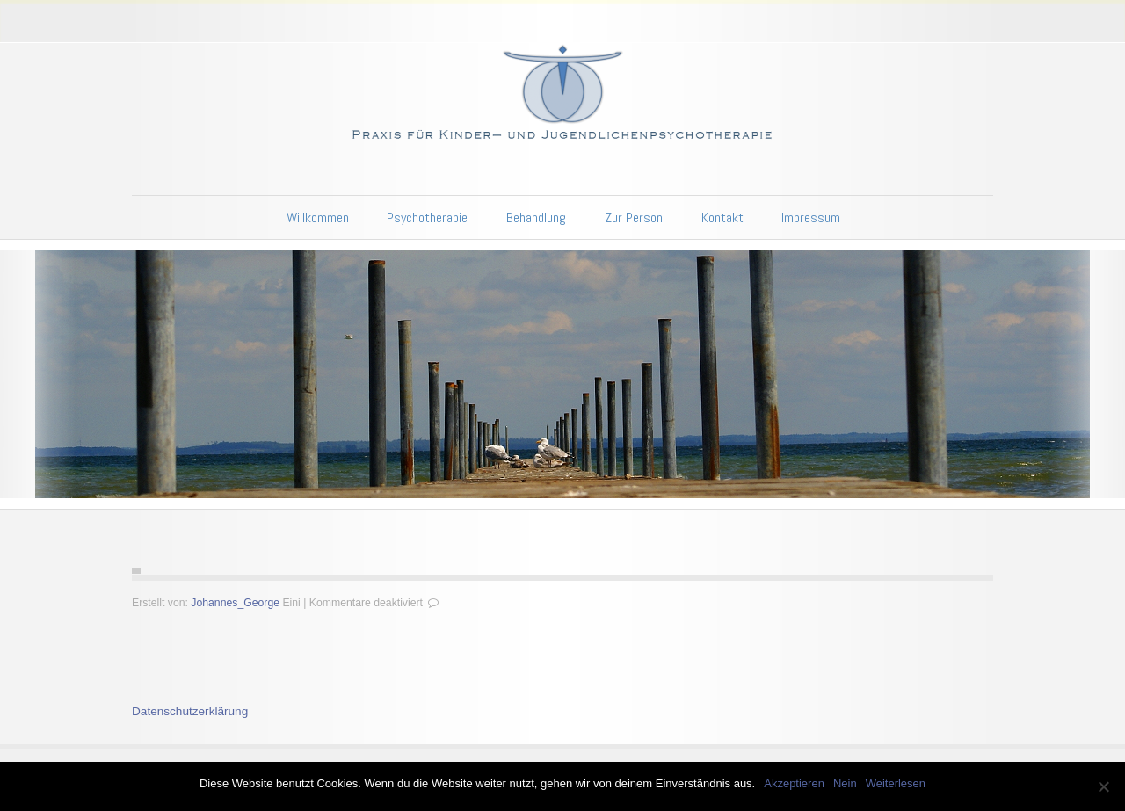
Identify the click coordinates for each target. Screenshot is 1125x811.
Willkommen (318, 217)
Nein (845, 783)
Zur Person (634, 217)
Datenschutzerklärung (190, 711)
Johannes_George (235, 603)
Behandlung (536, 217)
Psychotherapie (427, 217)
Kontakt (722, 217)
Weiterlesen (895, 783)
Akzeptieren (794, 783)
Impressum (810, 217)
